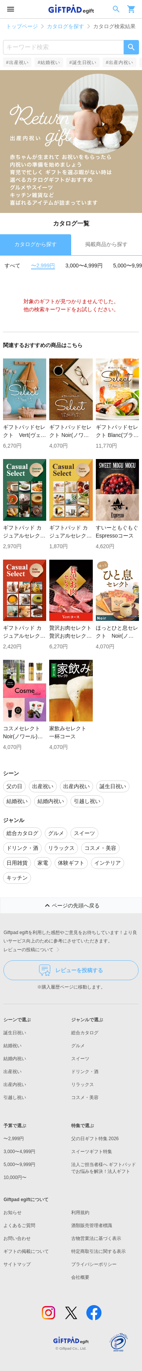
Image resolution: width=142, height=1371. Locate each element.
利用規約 (80, 1212)
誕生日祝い (14, 1032)
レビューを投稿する (71, 970)
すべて (12, 265)
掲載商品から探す (106, 244)
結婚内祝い (14, 1058)
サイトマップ (17, 1264)
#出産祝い (17, 62)
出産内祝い (14, 1084)
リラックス (82, 1084)
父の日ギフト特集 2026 (95, 1138)
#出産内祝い (119, 62)
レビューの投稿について (32, 949)
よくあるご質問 (19, 1225)
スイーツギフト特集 (91, 1151)
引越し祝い (14, 1097)
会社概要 (80, 1277)
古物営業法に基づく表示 (96, 1238)
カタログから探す (35, 244)
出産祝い (12, 1071)
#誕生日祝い (83, 62)
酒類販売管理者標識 (91, 1225)
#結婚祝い (48, 62)
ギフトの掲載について (26, 1251)
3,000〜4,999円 (84, 265)
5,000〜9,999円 (19, 1164)
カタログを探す (65, 26)
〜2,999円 (43, 265)
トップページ (22, 26)
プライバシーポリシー (94, 1264)
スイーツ (80, 1058)
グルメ (78, 1045)
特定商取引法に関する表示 (98, 1251)
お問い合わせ (17, 1238)
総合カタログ (84, 1032)
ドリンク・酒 (84, 1071)
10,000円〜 (15, 1177)
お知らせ (12, 1212)
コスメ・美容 (84, 1097)
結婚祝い (12, 1045)
